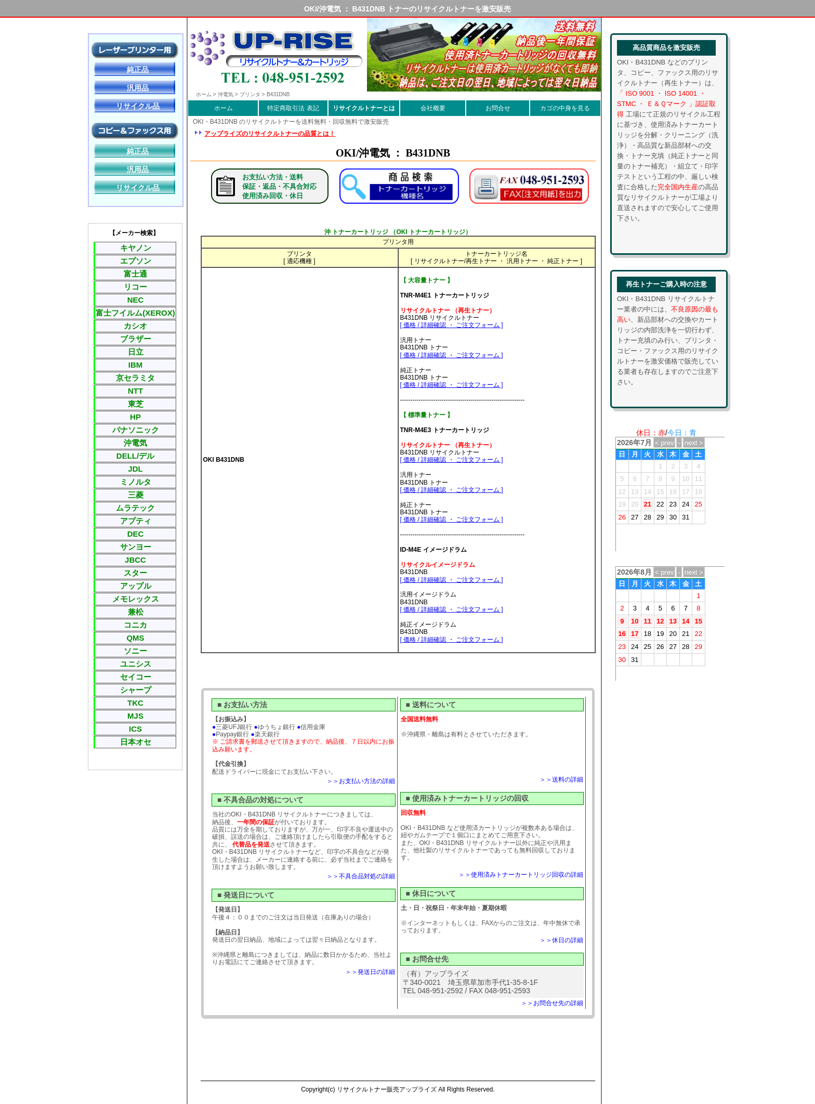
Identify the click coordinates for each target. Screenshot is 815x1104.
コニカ (135, 624)
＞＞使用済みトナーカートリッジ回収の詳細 (520, 874)
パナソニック (135, 429)
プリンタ (250, 94)
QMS (135, 637)
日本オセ (135, 741)
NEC (135, 299)
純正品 (138, 70)
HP (135, 416)
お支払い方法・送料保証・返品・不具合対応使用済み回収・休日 (279, 186)
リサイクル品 (138, 106)
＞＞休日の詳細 (561, 940)
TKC (135, 702)
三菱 (135, 494)
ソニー (135, 650)
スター (135, 572)
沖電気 (135, 442)
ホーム (223, 108)
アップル (135, 585)
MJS (135, 715)
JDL (135, 468)
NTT (135, 390)
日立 (135, 351)
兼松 (135, 611)
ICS (135, 728)
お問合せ (497, 108)
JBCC (135, 559)
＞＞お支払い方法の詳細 (360, 781)
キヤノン (135, 247)
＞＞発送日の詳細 (370, 972)
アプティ (135, 520)
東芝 (135, 403)
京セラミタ (135, 377)
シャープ (135, 689)
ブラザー (135, 338)
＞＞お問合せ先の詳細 (552, 1003)
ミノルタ (135, 481)
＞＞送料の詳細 (561, 779)
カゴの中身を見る (565, 108)
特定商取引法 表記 (293, 108)
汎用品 (138, 88)
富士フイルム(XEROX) (135, 312)
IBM (135, 364)
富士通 (135, 273)
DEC (135, 533)
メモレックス (135, 598)
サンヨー (135, 546)
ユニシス (135, 663)
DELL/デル (135, 455)
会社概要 (432, 108)
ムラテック (135, 507)
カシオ (135, 325)
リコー (135, 286)
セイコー (135, 676)
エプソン (135, 260)
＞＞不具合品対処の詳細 (360, 876)
